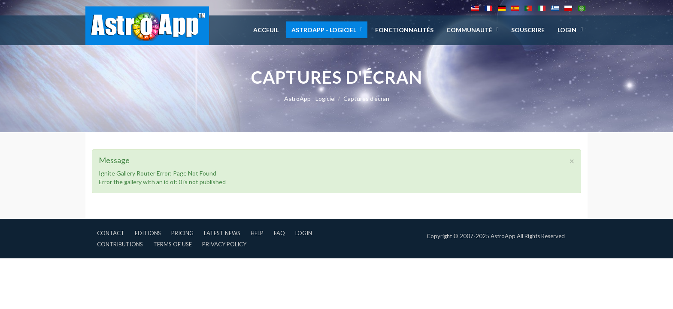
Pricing (182, 233)
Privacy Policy (224, 244)
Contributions (120, 244)
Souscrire (528, 29)
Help (257, 233)
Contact (110, 233)
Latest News (222, 233)
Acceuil (266, 29)
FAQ (279, 233)
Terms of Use (172, 244)
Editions (148, 233)
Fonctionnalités (404, 29)
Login (303, 233)
